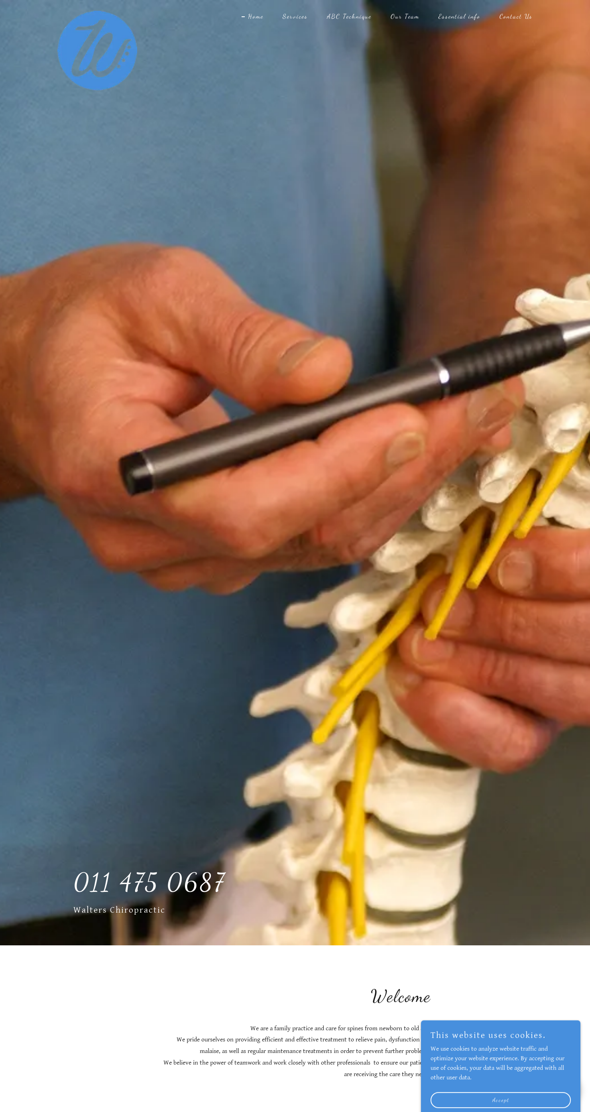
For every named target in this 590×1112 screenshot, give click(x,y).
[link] (97, 14)
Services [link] (295, 16)
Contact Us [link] (516, 16)
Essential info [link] (459, 16)
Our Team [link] (405, 16)
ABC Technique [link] (349, 16)
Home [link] (256, 16)
